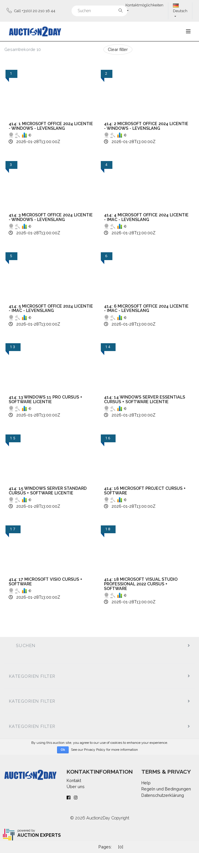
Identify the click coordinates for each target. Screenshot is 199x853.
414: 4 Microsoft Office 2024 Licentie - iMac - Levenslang (146, 217)
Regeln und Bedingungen (166, 788)
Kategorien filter (32, 676)
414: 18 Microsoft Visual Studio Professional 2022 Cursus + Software (141, 584)
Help (146, 782)
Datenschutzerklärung (162, 795)
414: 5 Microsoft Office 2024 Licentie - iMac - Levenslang (51, 308)
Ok (63, 750)
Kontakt (74, 780)
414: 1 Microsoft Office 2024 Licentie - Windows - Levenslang (51, 126)
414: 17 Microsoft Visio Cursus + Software (45, 581)
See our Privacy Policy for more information (104, 750)
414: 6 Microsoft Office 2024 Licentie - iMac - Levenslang (146, 308)
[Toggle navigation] (188, 31)
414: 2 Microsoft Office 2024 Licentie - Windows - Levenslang (146, 126)
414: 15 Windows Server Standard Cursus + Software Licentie (48, 490)
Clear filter (118, 49)
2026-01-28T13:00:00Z (38, 141)
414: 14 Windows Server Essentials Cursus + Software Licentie (144, 399)
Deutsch (180, 8)
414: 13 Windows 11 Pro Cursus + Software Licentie (45, 399)
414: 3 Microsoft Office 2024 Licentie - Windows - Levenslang (51, 217)
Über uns (76, 786)
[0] (120, 846)
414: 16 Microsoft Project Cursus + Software (145, 490)
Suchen (26, 645)
